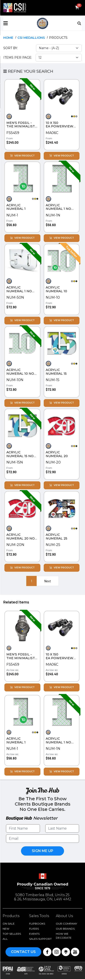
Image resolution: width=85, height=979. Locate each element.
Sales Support (40, 938)
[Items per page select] (59, 57)
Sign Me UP (42, 851)
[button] (16, 23)
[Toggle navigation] (79, 23)
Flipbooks (37, 923)
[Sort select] (59, 48)
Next (47, 581)
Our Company (66, 923)
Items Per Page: (17, 58)
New (6, 928)
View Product (22, 155)
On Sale (9, 923)
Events (34, 933)
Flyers (34, 928)
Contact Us (23, 952)
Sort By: (10, 48)
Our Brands (65, 928)
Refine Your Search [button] (28, 71)
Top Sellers (12, 933)
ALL (5, 938)
